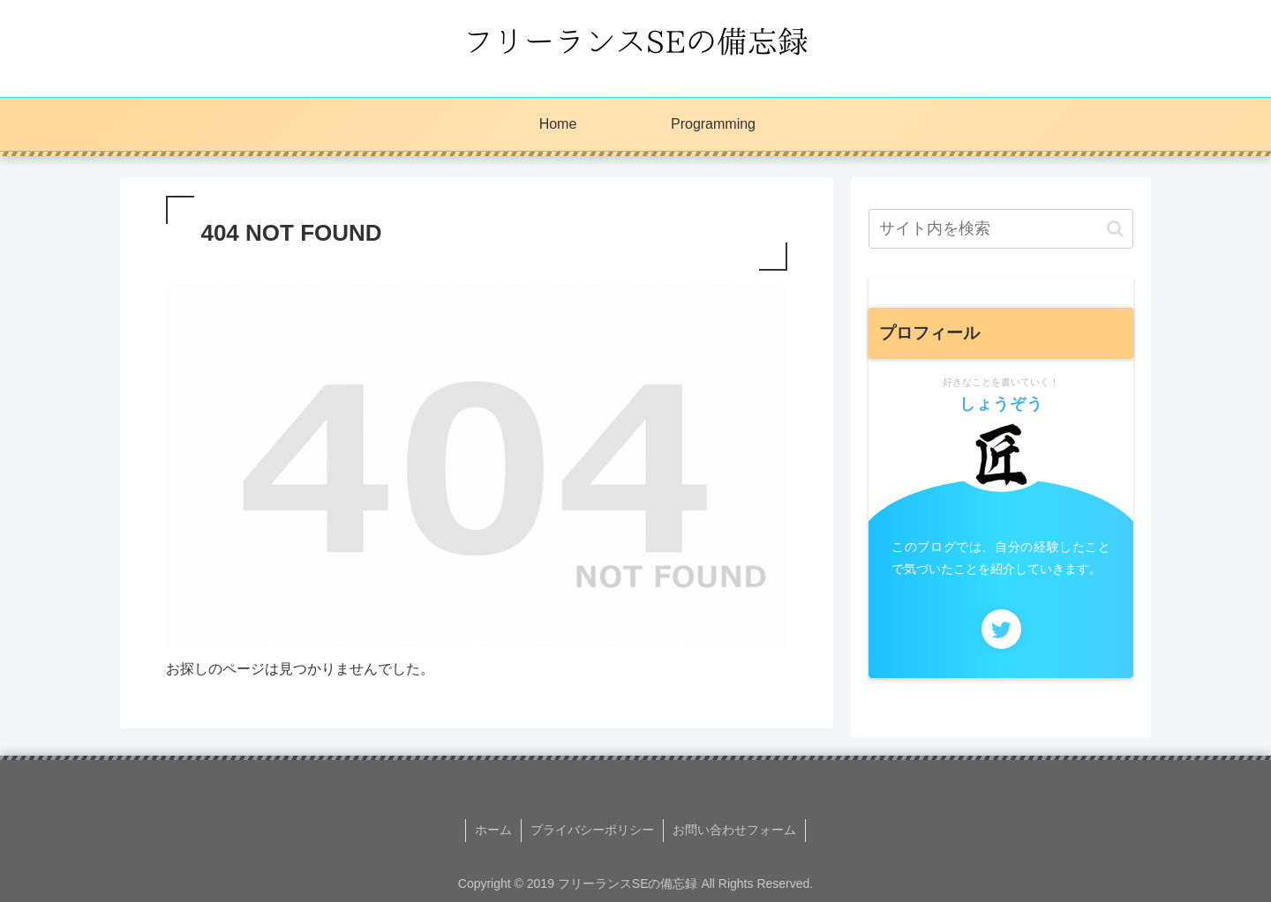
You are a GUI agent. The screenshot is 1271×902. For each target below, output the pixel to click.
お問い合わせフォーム (734, 830)
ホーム (493, 830)
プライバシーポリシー (592, 830)
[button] (1115, 229)
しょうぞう (1001, 404)
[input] (1001, 229)
